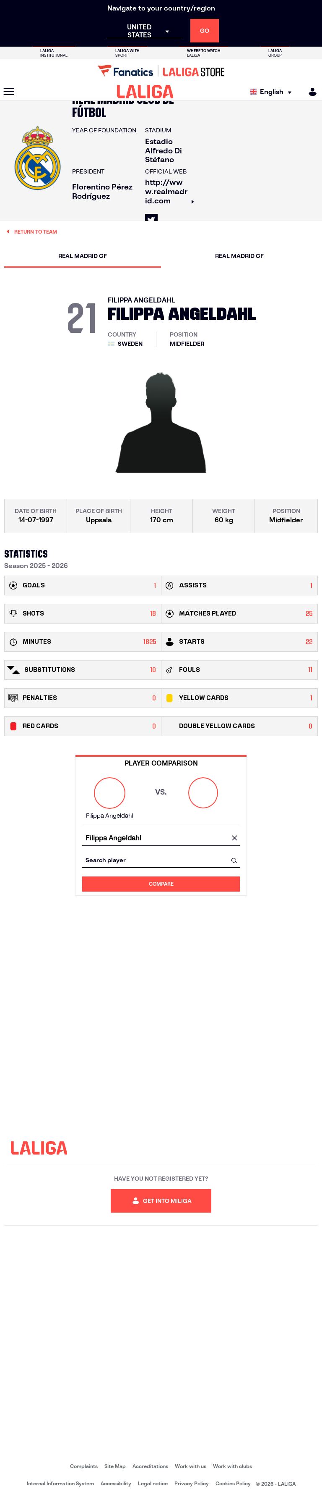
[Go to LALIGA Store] (161, 70)
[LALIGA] (145, 91)
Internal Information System (60, 1483)
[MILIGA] (310, 92)
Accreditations (150, 1466)
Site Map (115, 1466)
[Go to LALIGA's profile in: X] (151, 220)
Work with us (190, 1466)
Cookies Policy (233, 1483)
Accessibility (116, 1483)
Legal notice (153, 1483)
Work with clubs (232, 1466)
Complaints (84, 1466)
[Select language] (273, 91)
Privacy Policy (191, 1483)
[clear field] (234, 838)
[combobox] (161, 838)
